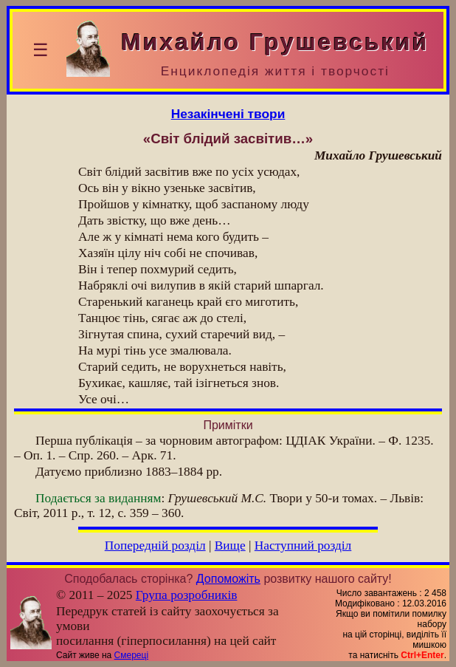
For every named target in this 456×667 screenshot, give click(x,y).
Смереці (131, 655)
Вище (230, 545)
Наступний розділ (303, 545)
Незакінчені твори (228, 113)
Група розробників (187, 595)
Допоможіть (228, 578)
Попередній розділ (155, 545)
